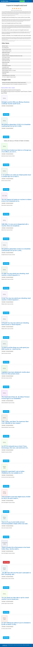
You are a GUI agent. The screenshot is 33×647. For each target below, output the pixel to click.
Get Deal (6, 114)
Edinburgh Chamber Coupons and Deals (7, 578)
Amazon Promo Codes (5, 62)
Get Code (6, 562)
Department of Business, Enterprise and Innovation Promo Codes (12, 55)
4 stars (18, 8)
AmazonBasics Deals (5, 67)
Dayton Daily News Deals (6, 60)
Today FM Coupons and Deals (6, 353)
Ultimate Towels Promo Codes (6, 68)
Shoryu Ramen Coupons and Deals (6, 205)
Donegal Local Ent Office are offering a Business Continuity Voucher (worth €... (14, 82)
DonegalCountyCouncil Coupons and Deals (8, 254)
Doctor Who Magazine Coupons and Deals (8, 502)
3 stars (16, 8)
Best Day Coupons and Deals (6, 180)
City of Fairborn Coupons (6, 57)
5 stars (20, 8)
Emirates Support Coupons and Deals (7, 603)
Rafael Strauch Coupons (6, 52)
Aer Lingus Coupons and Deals (6, 628)
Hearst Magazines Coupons (6, 65)
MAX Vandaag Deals (5, 47)
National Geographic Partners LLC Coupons (9, 70)
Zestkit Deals (4, 73)
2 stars (15, 8)
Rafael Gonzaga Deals (5, 54)
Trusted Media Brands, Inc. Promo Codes (8, 75)
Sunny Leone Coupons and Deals (6, 527)
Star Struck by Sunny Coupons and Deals (7, 477)
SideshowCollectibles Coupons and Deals (7, 402)
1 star (13, 8)
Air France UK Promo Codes (6, 49)
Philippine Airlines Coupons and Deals (7, 279)
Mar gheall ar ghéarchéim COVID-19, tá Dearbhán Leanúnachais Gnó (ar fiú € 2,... (15, 84)
